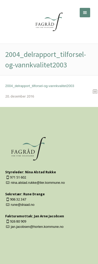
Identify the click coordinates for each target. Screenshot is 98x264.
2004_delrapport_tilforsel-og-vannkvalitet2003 (39, 86)
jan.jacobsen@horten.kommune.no (37, 227)
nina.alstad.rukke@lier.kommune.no (38, 183)
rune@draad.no (22, 205)
